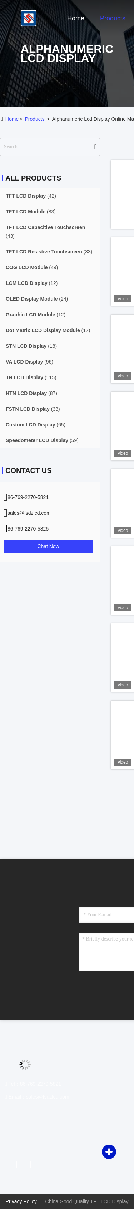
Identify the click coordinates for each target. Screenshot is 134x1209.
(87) (31, 393)
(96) (29, 362)
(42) (31, 196)
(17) (48, 330)
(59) (42, 440)
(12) (32, 283)
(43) (45, 231)
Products (112, 18)
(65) (35, 425)
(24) (37, 299)
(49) (32, 267)
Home (75, 18)
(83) (31, 211)
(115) (31, 377)
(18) (31, 346)
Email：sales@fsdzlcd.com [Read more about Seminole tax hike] (37, 1097)
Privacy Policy (21, 1201)
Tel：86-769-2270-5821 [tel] (33, 1084)
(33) (49, 252)
